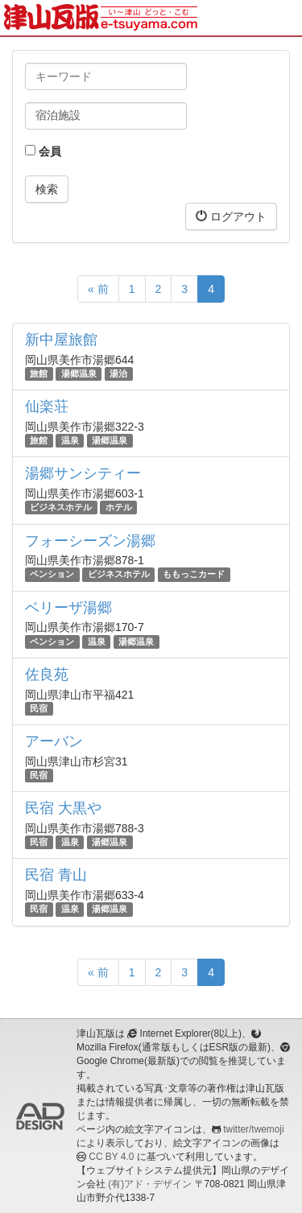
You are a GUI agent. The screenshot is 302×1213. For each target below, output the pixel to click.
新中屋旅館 (61, 340)
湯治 (118, 373)
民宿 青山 (56, 875)
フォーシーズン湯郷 (90, 541)
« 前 (98, 289)
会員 (43, 151)
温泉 (70, 440)
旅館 (39, 373)
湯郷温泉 (79, 373)
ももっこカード (194, 575)
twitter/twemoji (253, 1129)
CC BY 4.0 (111, 1156)
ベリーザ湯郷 (68, 608)
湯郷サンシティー (83, 473)
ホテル (118, 507)
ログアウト (231, 216)
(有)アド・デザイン (150, 1184)
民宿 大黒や (63, 808)
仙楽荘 (46, 406)
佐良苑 (46, 674)
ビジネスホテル (61, 507)
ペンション (52, 575)
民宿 (39, 708)
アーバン (54, 741)
